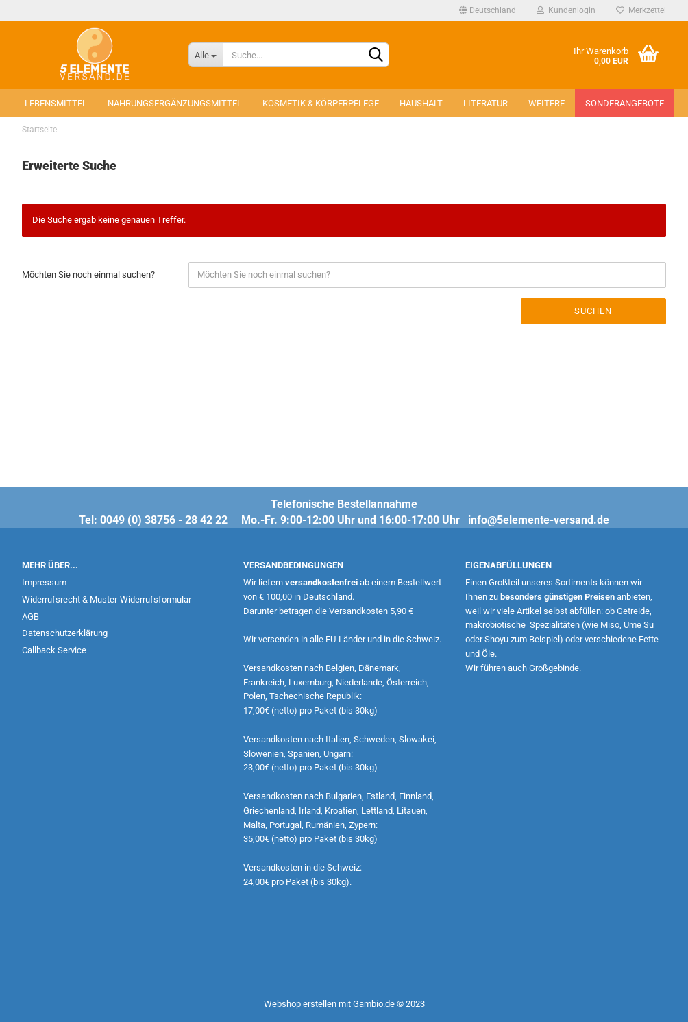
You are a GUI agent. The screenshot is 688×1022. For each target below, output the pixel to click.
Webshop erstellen (300, 1004)
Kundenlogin (566, 10)
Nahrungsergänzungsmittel (175, 103)
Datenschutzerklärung (65, 633)
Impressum (44, 582)
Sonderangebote (624, 103)
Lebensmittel (56, 103)
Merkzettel (641, 10)
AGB (30, 616)
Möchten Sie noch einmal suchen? (88, 274)
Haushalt (421, 103)
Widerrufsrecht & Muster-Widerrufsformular (106, 599)
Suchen (593, 311)
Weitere (546, 103)
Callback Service (54, 650)
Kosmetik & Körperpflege (320, 103)
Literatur (485, 103)
